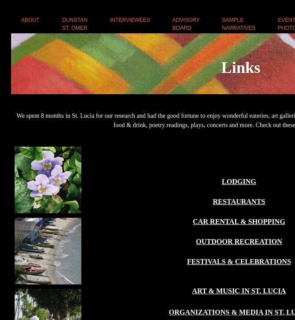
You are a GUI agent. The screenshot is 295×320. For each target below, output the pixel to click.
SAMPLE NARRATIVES (239, 24)
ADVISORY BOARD (186, 24)
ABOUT (30, 20)
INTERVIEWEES (130, 20)
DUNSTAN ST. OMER (75, 24)
